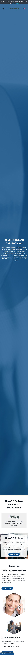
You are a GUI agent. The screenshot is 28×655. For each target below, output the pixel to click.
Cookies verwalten (6, 653)
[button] (3, 9)
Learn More (15, 3)
